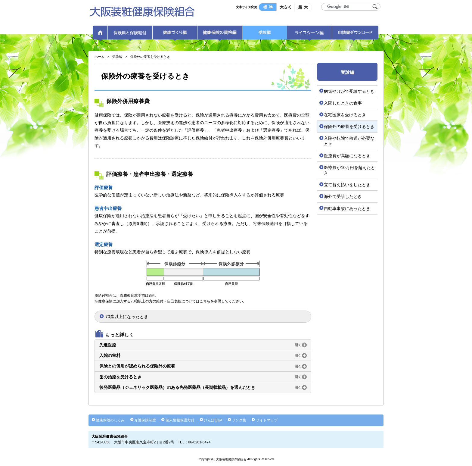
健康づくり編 (175, 34)
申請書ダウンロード (355, 34)
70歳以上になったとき (126, 316)
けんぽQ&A (213, 420)
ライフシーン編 (309, 34)
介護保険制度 (145, 420)
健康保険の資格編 (219, 34)
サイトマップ (267, 420)
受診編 (264, 34)
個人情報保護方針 (180, 420)
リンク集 (239, 420)
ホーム (100, 34)
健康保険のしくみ (110, 420)
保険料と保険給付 (130, 34)
